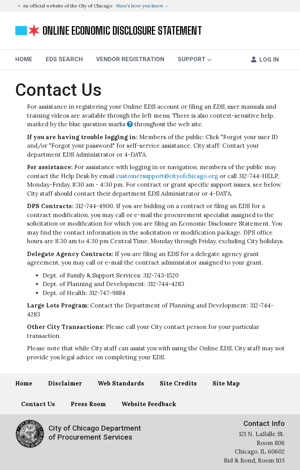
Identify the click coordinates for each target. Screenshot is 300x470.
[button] (151, 6)
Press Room (88, 404)
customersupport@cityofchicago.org (167, 176)
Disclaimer (65, 383)
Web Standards (121, 383)
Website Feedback (148, 404)
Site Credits (178, 383)
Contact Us (58, 90)
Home (23, 383)
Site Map (226, 383)
